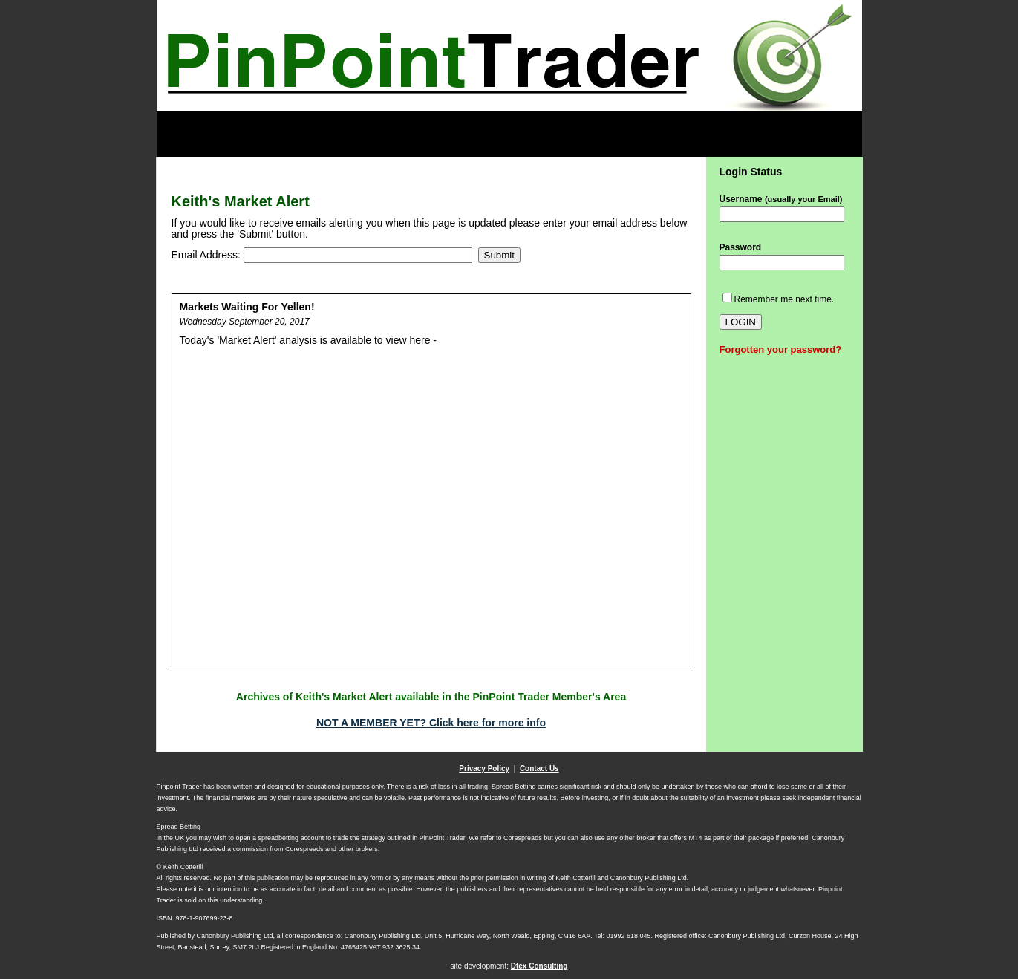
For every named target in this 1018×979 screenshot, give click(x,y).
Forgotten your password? (781, 349)
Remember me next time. (784, 299)
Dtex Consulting (539, 966)
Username (781, 199)
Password (741, 247)
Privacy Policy (484, 768)
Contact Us (539, 768)
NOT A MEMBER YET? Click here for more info (431, 723)
